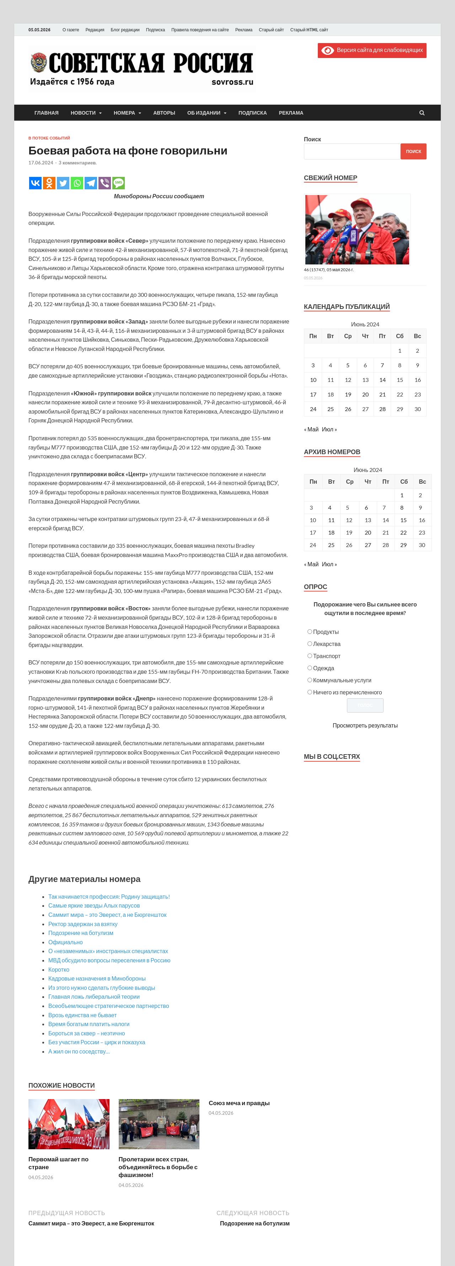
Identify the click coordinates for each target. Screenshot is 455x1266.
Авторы (164, 113)
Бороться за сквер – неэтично (86, 1033)
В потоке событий (49, 138)
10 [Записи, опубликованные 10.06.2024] (313, 379)
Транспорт (327, 655)
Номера (124, 113)
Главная (46, 113)
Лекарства (327, 643)
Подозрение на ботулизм (80, 932)
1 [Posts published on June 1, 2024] (401, 495)
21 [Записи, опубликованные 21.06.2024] (382, 394)
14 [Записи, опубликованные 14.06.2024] (382, 379)
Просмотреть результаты (365, 725)
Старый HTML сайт (309, 29)
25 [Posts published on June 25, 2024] (331, 544)
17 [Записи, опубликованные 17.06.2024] (313, 394)
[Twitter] (63, 183)
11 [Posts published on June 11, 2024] (331, 519)
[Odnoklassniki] (49, 183)
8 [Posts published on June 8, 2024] (401, 507)
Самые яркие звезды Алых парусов (94, 905)
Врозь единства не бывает (82, 1015)
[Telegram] (91, 183)
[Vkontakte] (35, 183)
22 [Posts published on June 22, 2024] (403, 532)
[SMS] (118, 183)
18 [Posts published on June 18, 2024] (331, 532)
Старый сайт (271, 29)
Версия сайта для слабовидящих (372, 49)
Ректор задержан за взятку (83, 923)
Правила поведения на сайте (200, 29)
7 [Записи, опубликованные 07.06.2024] (382, 365)
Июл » (329, 429)
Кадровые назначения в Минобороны (97, 978)
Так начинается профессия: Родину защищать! (109, 896)
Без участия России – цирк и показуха (96, 1042)
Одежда (323, 667)
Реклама (243, 29)
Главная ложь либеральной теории (94, 996)
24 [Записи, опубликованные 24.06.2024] (313, 408)
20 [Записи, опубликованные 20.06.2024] (365, 394)
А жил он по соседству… (79, 1051)
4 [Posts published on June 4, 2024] (329, 507)
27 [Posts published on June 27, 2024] (368, 544)
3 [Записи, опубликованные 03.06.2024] (313, 365)
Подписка (155, 29)
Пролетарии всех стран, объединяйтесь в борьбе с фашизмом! (158, 1166)
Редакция (95, 29)
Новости (83, 113)
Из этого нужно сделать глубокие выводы (101, 987)
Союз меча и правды (239, 1103)
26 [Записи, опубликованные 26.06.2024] (348, 408)
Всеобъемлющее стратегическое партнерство (108, 1005)
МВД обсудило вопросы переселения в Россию (109, 960)
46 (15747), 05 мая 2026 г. (329, 269)
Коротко (58, 969)
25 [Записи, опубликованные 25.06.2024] (330, 408)
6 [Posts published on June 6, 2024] (366, 507)
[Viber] (104, 183)
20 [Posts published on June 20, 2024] (368, 532)
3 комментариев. (78, 163)
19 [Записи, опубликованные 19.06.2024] (348, 394)
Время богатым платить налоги (88, 1023)
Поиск (312, 139)
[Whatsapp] (77, 183)
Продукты (326, 631)
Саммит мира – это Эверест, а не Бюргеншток (107, 914)
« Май (311, 429)
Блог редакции (125, 29)
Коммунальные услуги (342, 680)
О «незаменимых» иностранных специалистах (108, 950)
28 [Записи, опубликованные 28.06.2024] (382, 408)
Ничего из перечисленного (347, 692)
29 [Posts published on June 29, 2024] (403, 544)
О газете (71, 29)
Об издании (203, 113)
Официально (65, 942)
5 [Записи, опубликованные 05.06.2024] (347, 365)
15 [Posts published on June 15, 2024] (403, 519)
